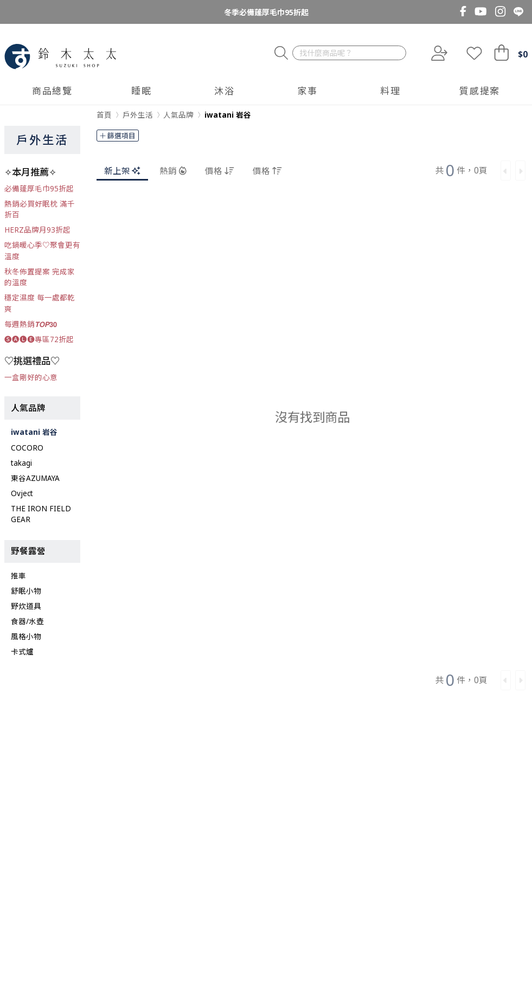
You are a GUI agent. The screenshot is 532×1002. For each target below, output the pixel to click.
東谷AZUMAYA (35, 478)
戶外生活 (42, 139)
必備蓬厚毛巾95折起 (39, 189)
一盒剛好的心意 (30, 377)
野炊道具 (26, 606)
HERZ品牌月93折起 (37, 230)
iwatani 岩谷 (34, 432)
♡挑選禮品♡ (32, 360)
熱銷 (172, 170)
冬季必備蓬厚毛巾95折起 (266, 12)
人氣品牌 (28, 408)
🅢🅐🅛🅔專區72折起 (39, 339)
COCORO (27, 448)
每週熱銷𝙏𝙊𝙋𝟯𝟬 (30, 324)
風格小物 (26, 636)
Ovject (22, 493)
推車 (18, 576)
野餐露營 (28, 551)
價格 (219, 170)
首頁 (104, 115)
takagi (21, 463)
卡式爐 (22, 652)
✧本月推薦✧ (30, 171)
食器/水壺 (27, 621)
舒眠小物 (26, 591)
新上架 (122, 170)
